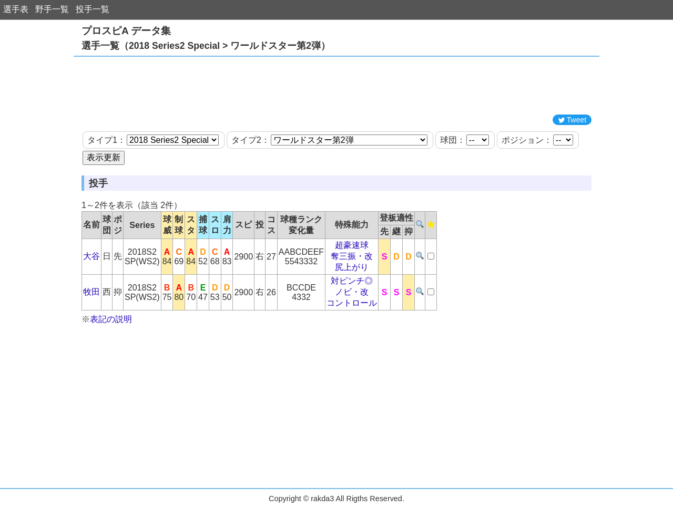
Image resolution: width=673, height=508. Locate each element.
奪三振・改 (352, 256)
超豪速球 (352, 245)
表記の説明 (111, 319)
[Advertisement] (336, 85)
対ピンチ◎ (352, 280)
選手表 (15, 9)
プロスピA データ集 (126, 30)
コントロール (352, 302)
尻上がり (352, 267)
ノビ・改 (352, 291)
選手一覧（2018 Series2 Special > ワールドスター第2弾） (205, 45)
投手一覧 (92, 9)
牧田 (91, 291)
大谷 (91, 256)
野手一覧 (52, 9)
